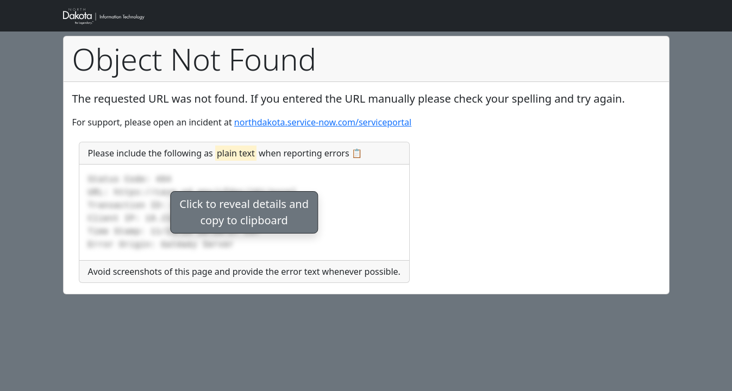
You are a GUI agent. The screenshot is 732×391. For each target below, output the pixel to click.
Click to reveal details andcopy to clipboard (244, 212)
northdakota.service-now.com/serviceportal (322, 122)
